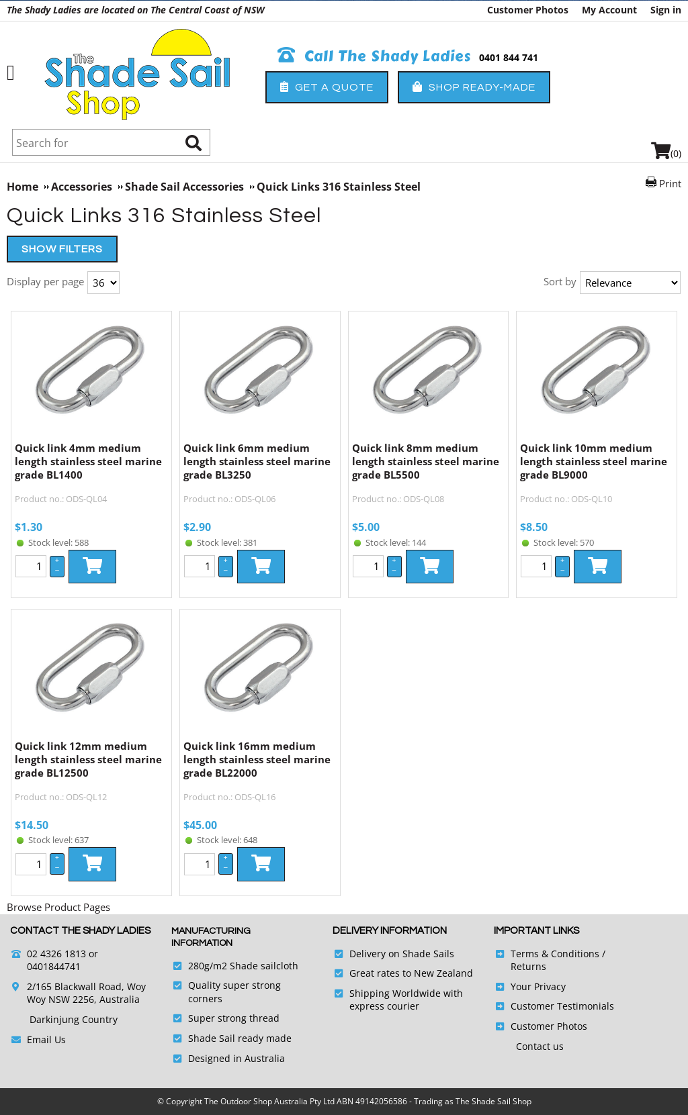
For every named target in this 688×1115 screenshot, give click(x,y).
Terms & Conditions (555, 953)
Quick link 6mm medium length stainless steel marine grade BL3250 (257, 461)
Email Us (46, 1039)
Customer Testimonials (562, 1006)
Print (670, 183)
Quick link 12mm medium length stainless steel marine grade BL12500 (88, 759)
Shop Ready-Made (474, 87)
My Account (609, 9)
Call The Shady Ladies (374, 56)
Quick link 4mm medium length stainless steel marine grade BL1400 (88, 461)
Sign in (665, 9)
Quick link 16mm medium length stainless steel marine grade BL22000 (257, 759)
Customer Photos (527, 9)
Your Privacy (538, 986)
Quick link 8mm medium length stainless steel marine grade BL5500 (425, 461)
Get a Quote (327, 87)
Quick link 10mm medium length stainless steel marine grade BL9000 (593, 461)
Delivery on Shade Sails (401, 953)
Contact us (540, 1046)
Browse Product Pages (58, 907)
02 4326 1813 (56, 953)
